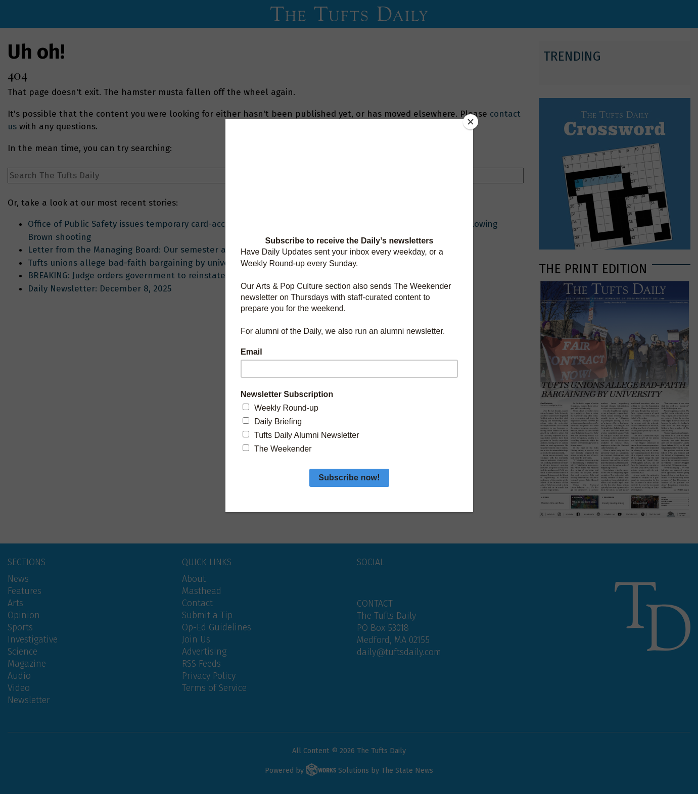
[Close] (470, 121)
